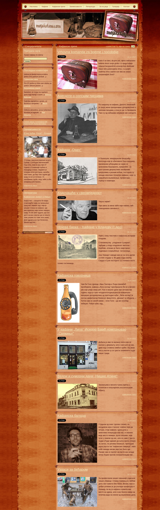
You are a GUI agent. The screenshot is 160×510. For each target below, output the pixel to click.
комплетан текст (30, 185)
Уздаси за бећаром (72, 469)
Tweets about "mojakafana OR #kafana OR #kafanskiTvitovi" (35, 123)
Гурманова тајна (31, 79)
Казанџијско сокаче (32, 88)
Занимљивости (76, 7)
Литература (90, 7)
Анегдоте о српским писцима (80, 96)
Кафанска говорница (74, 275)
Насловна (33, 7)
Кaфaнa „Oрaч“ (69, 150)
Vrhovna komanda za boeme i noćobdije (87, 52)
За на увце (103, 7)
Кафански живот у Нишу (37, 196)
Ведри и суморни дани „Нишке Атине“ (87, 376)
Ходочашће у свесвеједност (79, 193)
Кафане (45, 7)
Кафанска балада (71, 416)
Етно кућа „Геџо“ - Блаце (37, 133)
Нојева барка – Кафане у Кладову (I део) (89, 227)
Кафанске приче (58, 7)
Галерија (115, 7)
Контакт (126, 7)
